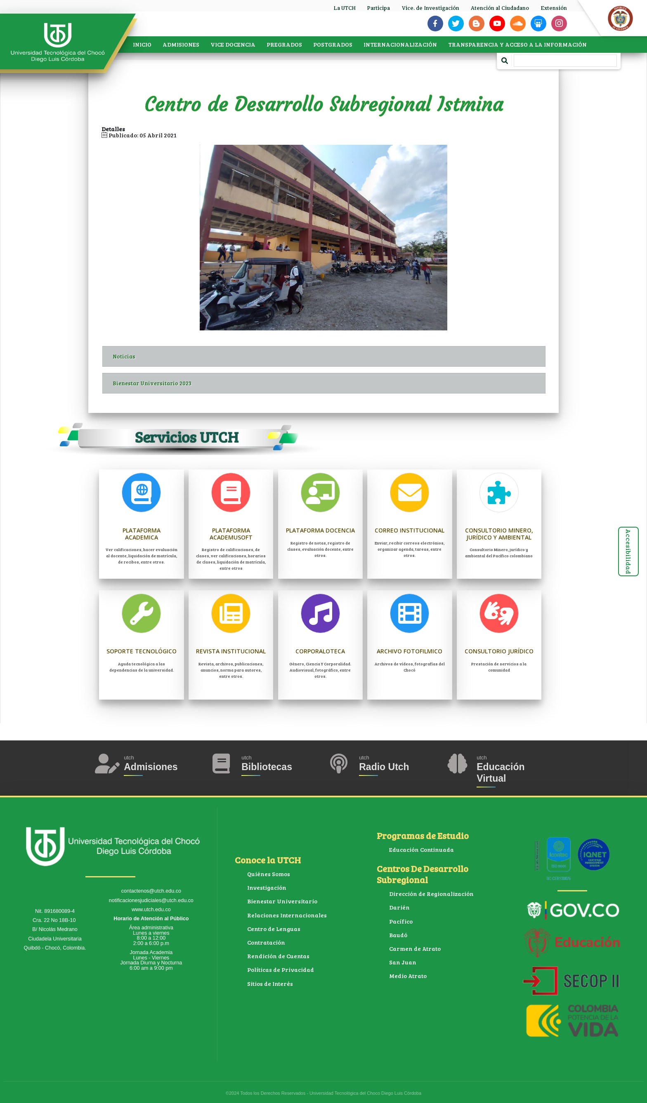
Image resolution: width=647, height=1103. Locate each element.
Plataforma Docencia (320, 530)
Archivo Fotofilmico (409, 651)
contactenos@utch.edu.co (151, 891)
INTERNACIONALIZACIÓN (400, 44)
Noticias (329, 356)
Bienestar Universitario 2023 (329, 383)
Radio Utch (384, 766)
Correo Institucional (409, 530)
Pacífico (401, 921)
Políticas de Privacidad (280, 969)
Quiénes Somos (268, 874)
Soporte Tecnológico (141, 651)
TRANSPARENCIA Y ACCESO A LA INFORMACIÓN (517, 44)
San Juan (402, 962)
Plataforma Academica (142, 533)
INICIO (142, 44)
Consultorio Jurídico (499, 651)
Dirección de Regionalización (431, 894)
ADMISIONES (181, 44)
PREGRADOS (284, 44)
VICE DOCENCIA (232, 44)
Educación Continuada (421, 849)
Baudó (398, 935)
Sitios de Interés (270, 984)
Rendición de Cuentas (278, 956)
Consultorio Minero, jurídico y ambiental (499, 533)
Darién (399, 907)
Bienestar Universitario (282, 901)
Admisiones (150, 766)
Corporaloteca (320, 651)
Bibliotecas (266, 766)
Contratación (266, 942)
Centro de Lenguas (273, 929)
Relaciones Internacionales (287, 915)
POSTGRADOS (332, 44)
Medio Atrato (408, 976)
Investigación (266, 887)
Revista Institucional (231, 651)
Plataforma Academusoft (231, 533)
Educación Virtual (500, 772)
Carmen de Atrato (415, 948)
